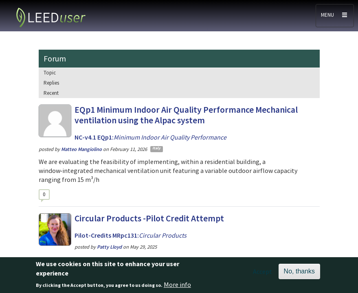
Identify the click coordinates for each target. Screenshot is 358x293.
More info (177, 287)
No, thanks (299, 274)
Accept (262, 274)
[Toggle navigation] (335, 15)
